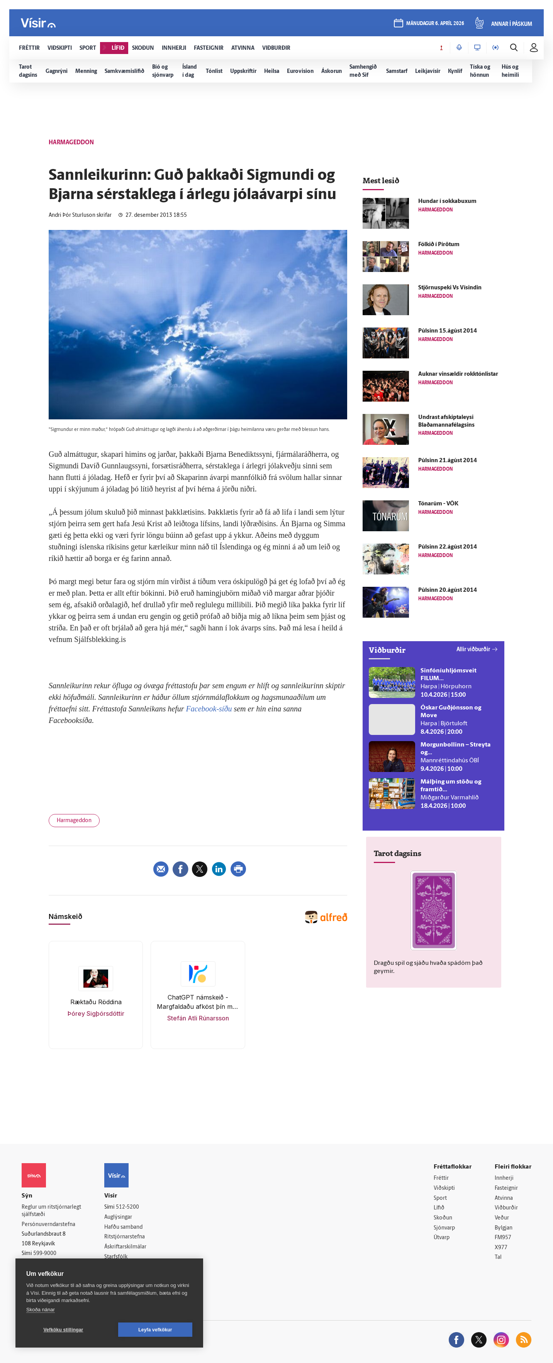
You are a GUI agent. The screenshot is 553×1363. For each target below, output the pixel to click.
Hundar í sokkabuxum (447, 201)
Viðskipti (444, 1188)
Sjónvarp (444, 1228)
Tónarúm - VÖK (438, 504)
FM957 (503, 1238)
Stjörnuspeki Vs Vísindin (450, 288)
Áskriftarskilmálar (125, 1247)
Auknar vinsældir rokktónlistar (458, 374)
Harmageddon (74, 821)
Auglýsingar (118, 1217)
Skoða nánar (40, 1309)
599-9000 (44, 1254)
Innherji (504, 1178)
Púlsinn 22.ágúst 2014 (447, 547)
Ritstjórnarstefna (124, 1237)
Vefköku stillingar (63, 1330)
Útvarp (442, 1238)
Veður (502, 1218)
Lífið (439, 1208)
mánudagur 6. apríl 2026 (435, 23)
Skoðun (443, 1218)
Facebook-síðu (209, 708)
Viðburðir (506, 1208)
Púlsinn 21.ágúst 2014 (447, 461)
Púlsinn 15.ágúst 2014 (447, 331)
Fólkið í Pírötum (439, 245)
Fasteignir (506, 1188)
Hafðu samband (123, 1227)
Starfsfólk (115, 1257)
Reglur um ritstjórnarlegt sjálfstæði (51, 1211)
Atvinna (504, 1198)
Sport (440, 1198)
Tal (498, 1257)
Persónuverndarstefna (48, 1225)
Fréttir (441, 1178)
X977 (501, 1248)
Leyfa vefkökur (155, 1330)
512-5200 (127, 1207)
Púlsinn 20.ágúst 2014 (447, 590)
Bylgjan (503, 1228)
